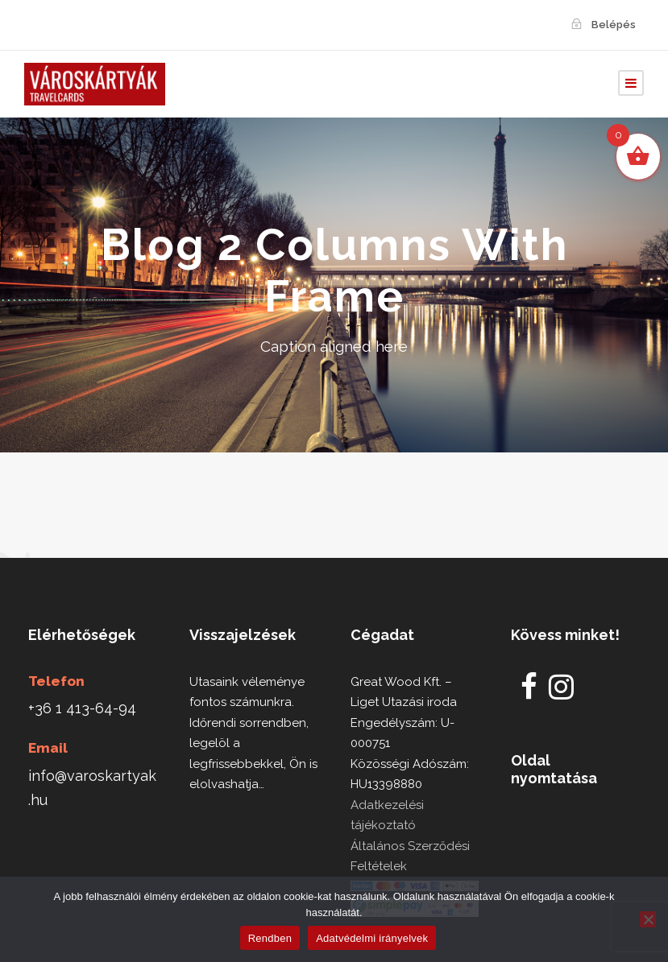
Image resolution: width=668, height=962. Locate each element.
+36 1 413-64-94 (82, 708)
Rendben (270, 938)
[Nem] (648, 919)
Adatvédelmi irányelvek (372, 938)
